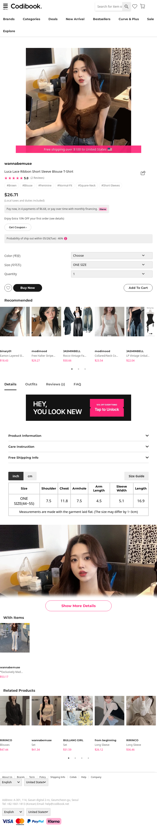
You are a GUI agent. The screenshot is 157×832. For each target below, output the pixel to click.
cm (30, 476)
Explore (9, 31)
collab (73, 777)
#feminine (45, 185)
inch (16, 476)
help (83, 777)
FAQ (77, 384)
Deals (52, 19)
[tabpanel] (16, 335)
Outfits (31, 384)
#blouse (27, 185)
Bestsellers (101, 19)
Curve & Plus (129, 19)
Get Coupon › (18, 227)
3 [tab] (85, 369)
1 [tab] (72, 369)
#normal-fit (64, 185)
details (10, 384)
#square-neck (86, 185)
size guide (136, 476)
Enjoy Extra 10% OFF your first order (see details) (34, 218)
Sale (150, 19)
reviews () (55, 384)
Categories (31, 19)
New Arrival (75, 19)
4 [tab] (88, 758)
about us (7, 777)
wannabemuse (18, 163)
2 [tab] (78, 369)
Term (32, 777)
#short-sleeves (111, 185)
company (96, 777)
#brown (11, 185)
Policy (42, 777)
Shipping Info (57, 777)
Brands (8, 19)
